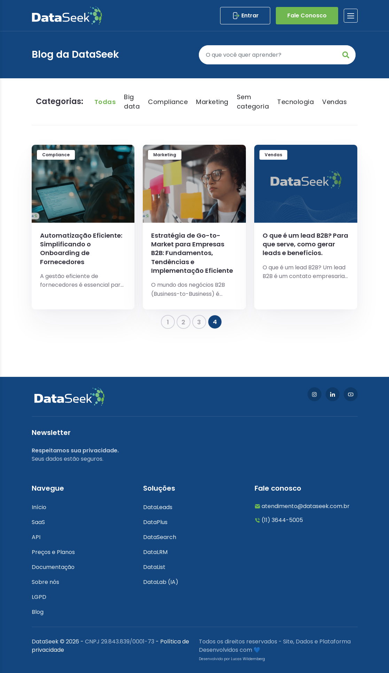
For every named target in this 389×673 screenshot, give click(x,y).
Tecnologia (295, 101)
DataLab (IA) (160, 582)
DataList (154, 567)
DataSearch (159, 537)
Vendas (334, 101)
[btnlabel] (351, 16)
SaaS (38, 522)
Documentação (53, 567)
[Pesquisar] (277, 54)
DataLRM (155, 552)
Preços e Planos (53, 552)
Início (39, 507)
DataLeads (157, 507)
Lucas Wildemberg (248, 659)
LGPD (39, 597)
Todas (105, 101)
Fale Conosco (307, 15)
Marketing (212, 101)
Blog (38, 612)
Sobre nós (45, 582)
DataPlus (155, 522)
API (36, 537)
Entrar (245, 15)
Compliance (168, 101)
